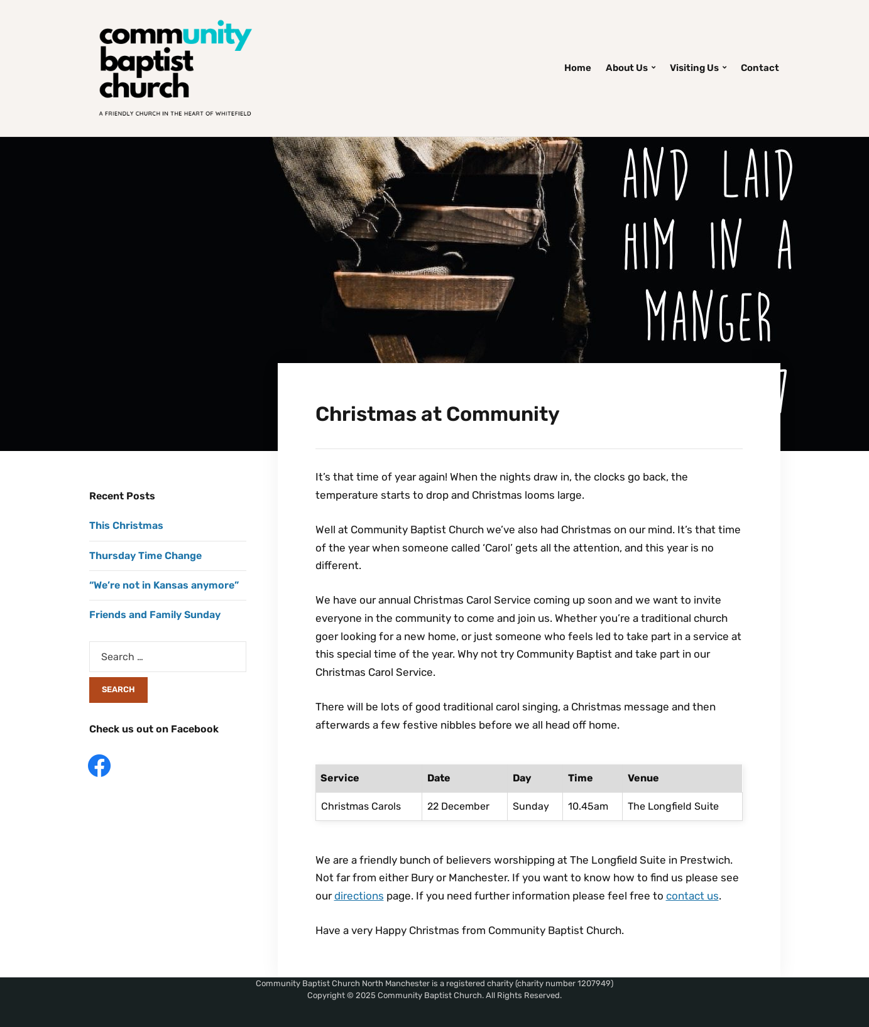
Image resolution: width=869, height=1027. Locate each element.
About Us (627, 67)
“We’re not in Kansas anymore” (164, 585)
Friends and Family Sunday (155, 615)
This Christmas (126, 525)
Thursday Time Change (145, 556)
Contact (760, 67)
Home (577, 67)
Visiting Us (694, 67)
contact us (692, 895)
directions (359, 895)
